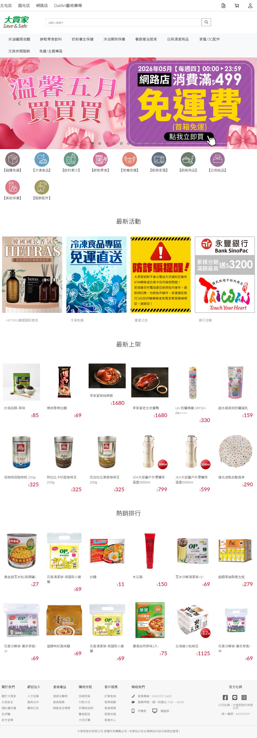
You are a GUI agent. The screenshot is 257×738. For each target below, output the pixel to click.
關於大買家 (9, 696)
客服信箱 (110, 714)
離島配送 (84, 714)
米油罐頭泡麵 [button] (19, 39)
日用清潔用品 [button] (178, 39)
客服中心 (110, 720)
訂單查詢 (110, 696)
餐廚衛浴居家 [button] (146, 39)
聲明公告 (33, 708)
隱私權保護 (9, 708)
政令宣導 (7, 720)
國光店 (24, 5)
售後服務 (110, 708)
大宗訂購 (84, 720)
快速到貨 (84, 696)
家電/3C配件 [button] (209, 39)
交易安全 (7, 702)
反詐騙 (6, 714)
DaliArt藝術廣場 (68, 5)
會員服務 (59, 702)
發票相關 (110, 702)
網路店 (42, 5)
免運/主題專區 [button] (50, 51)
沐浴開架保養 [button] (114, 39)
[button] (19, 103)
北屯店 (6, 5)
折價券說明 (86, 708)
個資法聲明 (60, 696)
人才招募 (33, 696)
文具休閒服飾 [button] (19, 51)
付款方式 (84, 702)
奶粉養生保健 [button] (83, 39)
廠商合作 (33, 702)
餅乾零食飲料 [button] (51, 39)
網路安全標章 (61, 708)
